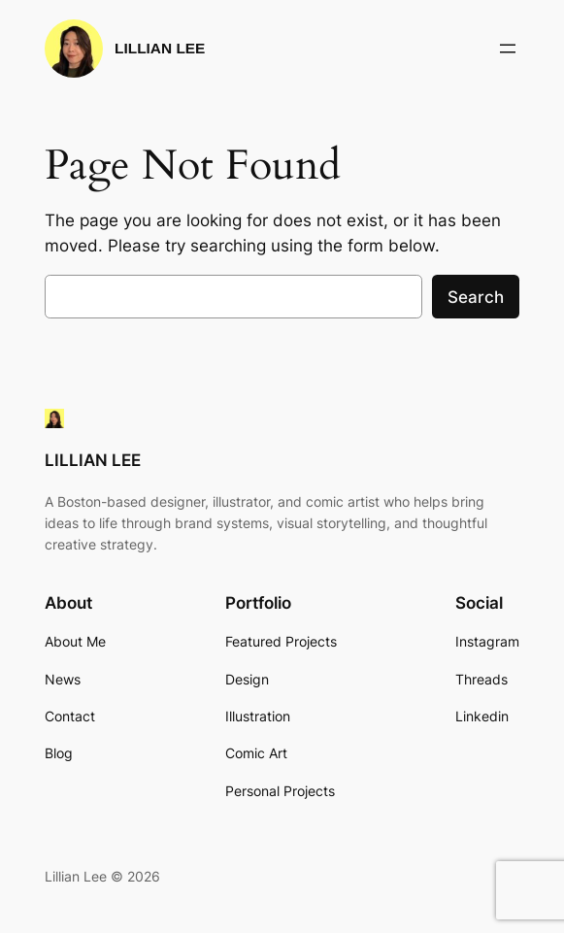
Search (476, 297)
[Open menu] (507, 48)
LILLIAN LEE (160, 48)
